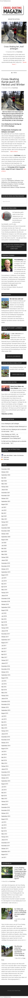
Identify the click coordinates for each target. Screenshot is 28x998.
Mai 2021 (3, 513)
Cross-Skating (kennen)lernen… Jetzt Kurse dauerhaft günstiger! (14, 246)
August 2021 (4, 504)
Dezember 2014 (5, 737)
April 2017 (4, 654)
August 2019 (4, 575)
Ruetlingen (15, 185)
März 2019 (4, 589)
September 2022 (5, 475)
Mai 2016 (3, 687)
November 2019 (5, 566)
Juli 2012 (3, 822)
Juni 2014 (4, 754)
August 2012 (4, 819)
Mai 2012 (3, 828)
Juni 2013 (4, 789)
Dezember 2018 (5, 598)
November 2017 (5, 634)
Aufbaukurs (17, 180)
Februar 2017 (4, 660)
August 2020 (4, 539)
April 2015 (4, 725)
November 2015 (5, 704)
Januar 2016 (4, 698)
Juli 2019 (3, 578)
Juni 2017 (4, 648)
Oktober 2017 (5, 636)
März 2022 (4, 484)
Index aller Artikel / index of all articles (12, 455)
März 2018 (4, 625)
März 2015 (4, 728)
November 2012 (5, 810)
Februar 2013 (4, 801)
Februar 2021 (4, 522)
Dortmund (3, 184)
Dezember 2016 (5, 666)
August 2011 (4, 854)
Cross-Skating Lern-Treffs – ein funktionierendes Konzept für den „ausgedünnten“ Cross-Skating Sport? (11, 436)
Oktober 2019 (5, 569)
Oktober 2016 (5, 672)
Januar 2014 (4, 769)
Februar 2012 (4, 837)
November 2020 (5, 531)
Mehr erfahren (14, 151)
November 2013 (5, 775)
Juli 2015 (3, 716)
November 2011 (5, 845)
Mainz (5, 185)
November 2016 (5, 669)
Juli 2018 (3, 613)
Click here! (5, 457)
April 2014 (4, 760)
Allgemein (9, 178)
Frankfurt (16, 184)
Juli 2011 (3, 857)
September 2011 (5, 851)
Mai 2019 (3, 584)
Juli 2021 (3, 507)
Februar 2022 (4, 486)
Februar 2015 (4, 731)
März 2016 (4, 692)
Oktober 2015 (5, 707)
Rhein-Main (10, 185)
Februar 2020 (4, 557)
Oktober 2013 (5, 778)
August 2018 (4, 610)
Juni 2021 (4, 510)
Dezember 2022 (5, 469)
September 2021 (5, 501)
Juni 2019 (4, 581)
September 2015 (5, 710)
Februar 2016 (4, 695)
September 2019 (5, 572)
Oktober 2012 (5, 813)
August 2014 (4, 748)
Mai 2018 (3, 619)
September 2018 (5, 607)
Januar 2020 (4, 560)
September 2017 (5, 639)
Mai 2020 (3, 548)
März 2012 (4, 834)
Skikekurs (12, 187)
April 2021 (4, 516)
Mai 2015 (3, 722)
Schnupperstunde (5, 187)
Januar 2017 (4, 663)
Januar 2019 (4, 595)
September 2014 (5, 745)
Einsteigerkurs (10, 184)
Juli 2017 (3, 645)
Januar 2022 (4, 489)
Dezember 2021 (5, 492)
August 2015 (4, 713)
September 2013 (5, 781)
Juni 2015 (4, 719)
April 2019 (4, 586)
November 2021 (5, 495)
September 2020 (5, 536)
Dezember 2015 (5, 701)
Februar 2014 (4, 766)
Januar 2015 (4, 734)
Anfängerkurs (11, 180)
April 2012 (4, 831)
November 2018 (5, 601)
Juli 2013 (3, 787)
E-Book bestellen (18, 374)
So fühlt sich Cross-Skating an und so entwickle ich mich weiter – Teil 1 (20, 912)
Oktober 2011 (5, 848)
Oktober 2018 (5, 604)
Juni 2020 (4, 545)
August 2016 (4, 678)
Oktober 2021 (5, 498)
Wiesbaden (22, 187)
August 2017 (4, 642)
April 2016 (4, 689)
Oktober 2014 (5, 742)
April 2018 (4, 622)
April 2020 (4, 551)
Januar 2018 (4, 631)
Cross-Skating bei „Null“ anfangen (14, 47)
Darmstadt (20, 182)
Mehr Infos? (14, 285)
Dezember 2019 (5, 563)
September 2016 (5, 675)
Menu (15, 72)
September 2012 (5, 816)
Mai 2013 (3, 792)
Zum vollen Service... (14, 356)
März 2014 (4, 763)
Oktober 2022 (5, 472)
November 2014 (5, 739)
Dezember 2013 (5, 772)
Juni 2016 (4, 684)
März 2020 (4, 554)
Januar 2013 (4, 804)
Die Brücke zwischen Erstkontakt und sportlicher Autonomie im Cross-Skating (19, 950)
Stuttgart (17, 187)
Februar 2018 (4, 628)
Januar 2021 (4, 525)
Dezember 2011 (5, 842)
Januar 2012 (4, 839)
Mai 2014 (3, 757)
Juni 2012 (4, 825)
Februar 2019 (4, 592)
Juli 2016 (3, 681)
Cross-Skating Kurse (12, 182)
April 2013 (4, 795)
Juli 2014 (3, 751)
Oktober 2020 (5, 534)
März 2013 (4, 798)
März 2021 (4, 519)
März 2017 (4, 657)
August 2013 (4, 784)
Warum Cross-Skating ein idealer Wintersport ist (14, 426)
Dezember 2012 (5, 807)
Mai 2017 (3, 651)
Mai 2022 (3, 478)
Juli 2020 (3, 542)
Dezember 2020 (5, 528)
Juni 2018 (4, 616)
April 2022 (4, 481)
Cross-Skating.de (14, 10)
